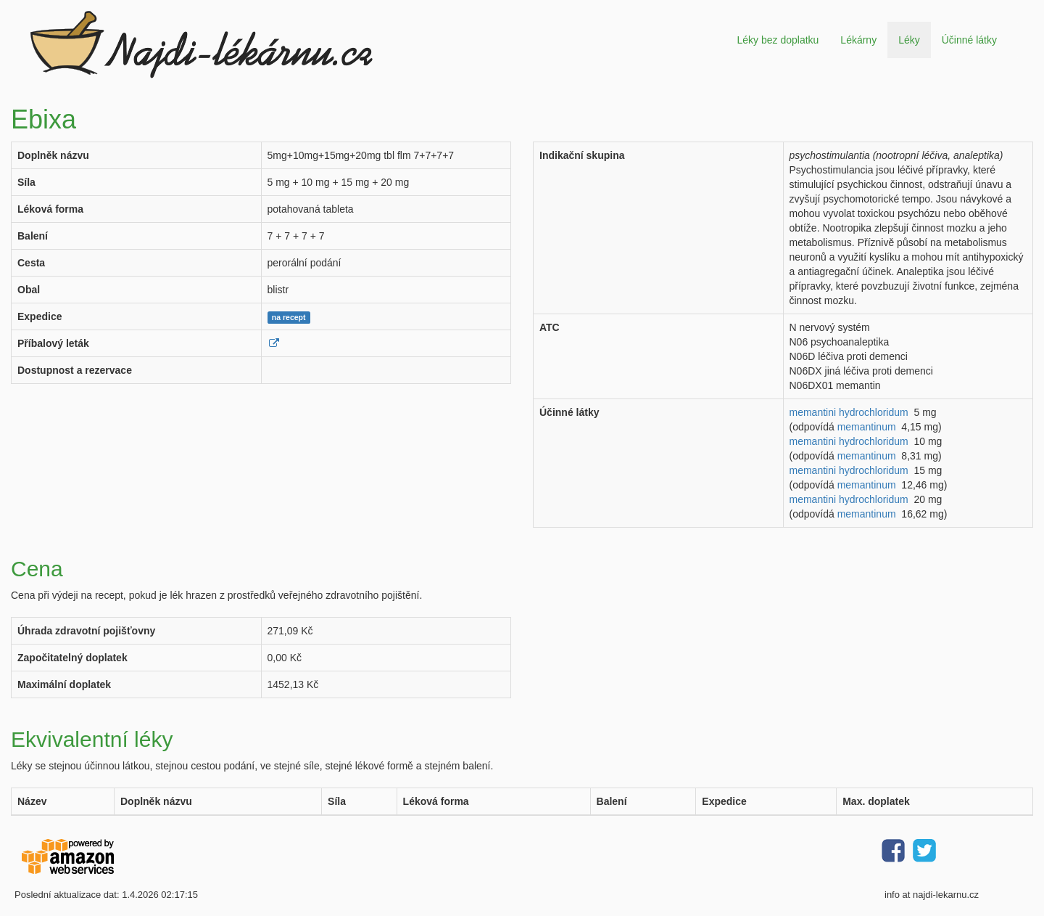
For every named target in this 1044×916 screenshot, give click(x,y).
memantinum (866, 427)
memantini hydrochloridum (849, 412)
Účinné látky (969, 40)
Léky (909, 40)
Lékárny (858, 40)
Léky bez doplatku (778, 40)
